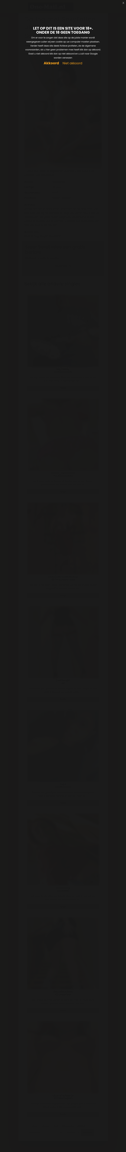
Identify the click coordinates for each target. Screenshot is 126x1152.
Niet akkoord (72, 63)
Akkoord (51, 63)
